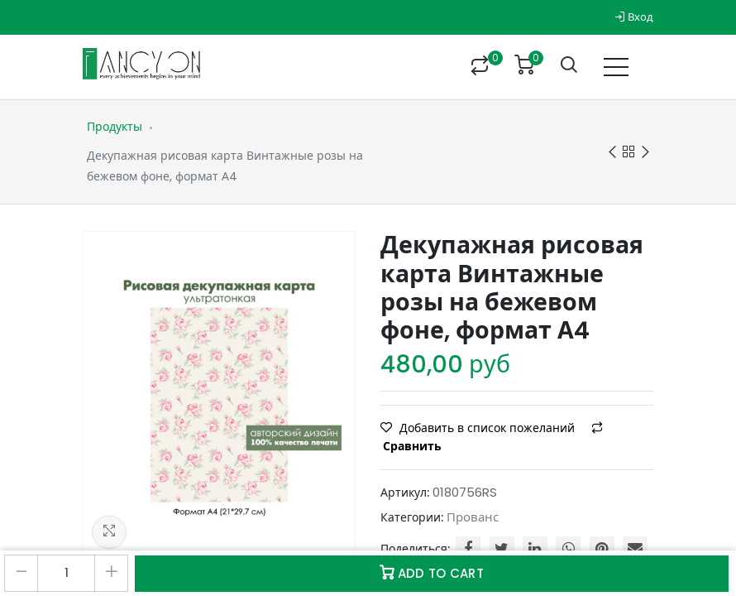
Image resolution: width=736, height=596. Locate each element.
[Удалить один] (21, 573)
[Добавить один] (111, 573)
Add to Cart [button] (432, 573)
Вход (633, 17)
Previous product (612, 152)
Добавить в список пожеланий (479, 428)
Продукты (114, 126)
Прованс (473, 517)
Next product (645, 152)
